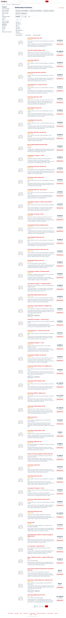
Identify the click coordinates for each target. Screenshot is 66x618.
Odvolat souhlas (50, 613)
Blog (21, 613)
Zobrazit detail (60, 436)
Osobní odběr (28, 35)
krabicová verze (36, 315)
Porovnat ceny (60, 44)
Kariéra (35, 614)
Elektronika (8, 4)
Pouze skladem (38, 35)
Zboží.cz (3, 4)
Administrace (25, 613)
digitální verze (30, 315)
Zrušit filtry (61, 7)
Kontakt (30, 614)
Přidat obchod (10, 613)
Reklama (56, 613)
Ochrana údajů (32, 613)
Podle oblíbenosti (19, 35)
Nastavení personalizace (41, 613)
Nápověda (17, 613)
